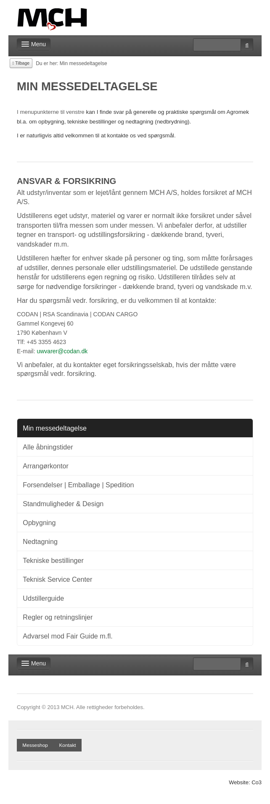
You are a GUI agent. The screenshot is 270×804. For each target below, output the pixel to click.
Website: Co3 (245, 782)
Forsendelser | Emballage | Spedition (78, 485)
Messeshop (35, 745)
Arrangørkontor (46, 466)
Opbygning (39, 522)
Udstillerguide (43, 598)
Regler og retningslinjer (58, 617)
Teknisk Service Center (57, 579)
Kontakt (67, 745)
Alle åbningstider (48, 447)
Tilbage (21, 63)
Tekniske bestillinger (53, 560)
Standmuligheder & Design (63, 503)
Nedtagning (40, 541)
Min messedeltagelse (55, 428)
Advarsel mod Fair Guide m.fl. (68, 636)
